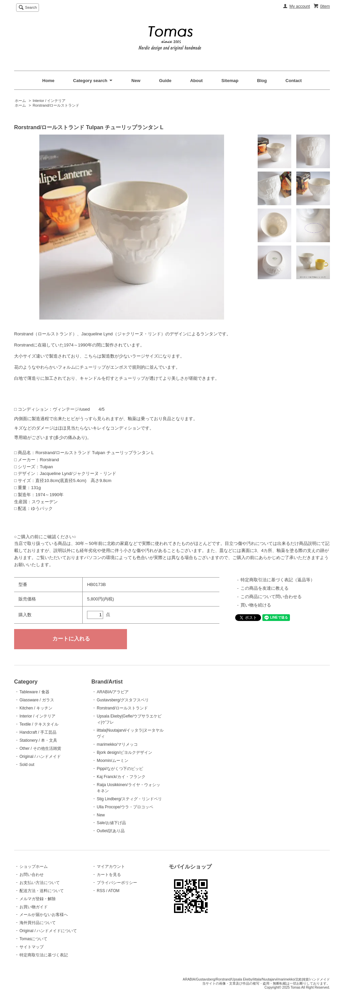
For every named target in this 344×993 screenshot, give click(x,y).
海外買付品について (37, 922)
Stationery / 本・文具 (38, 740)
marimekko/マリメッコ (117, 744)
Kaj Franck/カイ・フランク (121, 776)
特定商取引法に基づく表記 (43, 955)
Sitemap (230, 80)
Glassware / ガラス (36, 700)
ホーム (20, 101)
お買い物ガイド (33, 907)
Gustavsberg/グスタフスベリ (123, 700)
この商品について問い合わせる (271, 596)
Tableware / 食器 (34, 692)
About (196, 80)
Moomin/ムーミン (112, 760)
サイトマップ (31, 947)
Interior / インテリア (49, 101)
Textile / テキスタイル (38, 724)
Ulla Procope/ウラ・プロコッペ (125, 807)
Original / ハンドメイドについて (48, 930)
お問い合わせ (31, 874)
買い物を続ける (256, 605)
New (135, 80)
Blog (262, 80)
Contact (294, 80)
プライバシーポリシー (117, 882)
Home (48, 80)
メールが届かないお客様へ (43, 914)
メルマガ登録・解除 (37, 898)
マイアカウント (111, 866)
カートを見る (109, 874)
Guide (165, 80)
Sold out (26, 764)
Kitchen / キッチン (35, 708)
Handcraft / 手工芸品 (37, 732)
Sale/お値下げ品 (111, 822)
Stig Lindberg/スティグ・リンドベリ (129, 799)
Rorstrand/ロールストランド (56, 105)
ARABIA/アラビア (113, 692)
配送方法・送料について (41, 890)
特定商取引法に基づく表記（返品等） (278, 579)
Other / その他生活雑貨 (40, 748)
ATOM (114, 890)
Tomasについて (33, 938)
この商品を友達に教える (265, 588)
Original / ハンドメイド (40, 756)
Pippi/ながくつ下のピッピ (120, 768)
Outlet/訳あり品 (111, 831)
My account (299, 6)
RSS (101, 890)
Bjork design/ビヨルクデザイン (124, 752)
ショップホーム (33, 866)
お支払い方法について (39, 882)
